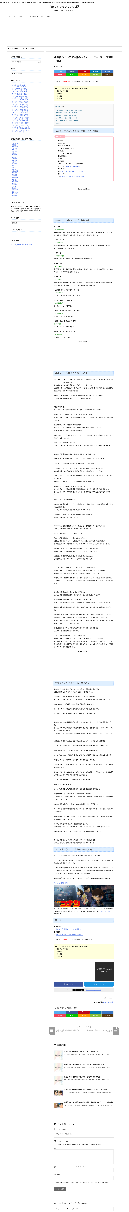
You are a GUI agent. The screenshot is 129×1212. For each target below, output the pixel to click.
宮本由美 (14, 174)
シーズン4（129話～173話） (20, 90)
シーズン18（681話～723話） (20, 112)
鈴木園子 (14, 159)
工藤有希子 (15, 181)
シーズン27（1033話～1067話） (21, 127)
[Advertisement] (64, 32)
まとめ (58, 123)
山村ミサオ (15, 192)
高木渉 (14, 169)
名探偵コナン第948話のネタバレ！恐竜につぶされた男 (82, 1077)
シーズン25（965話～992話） (20, 124)
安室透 (14, 188)
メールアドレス (81, 1167)
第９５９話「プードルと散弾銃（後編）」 (73, 176)
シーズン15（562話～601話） (20, 108)
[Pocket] (60, 74)
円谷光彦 (14, 148)
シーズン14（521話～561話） (20, 106)
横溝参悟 (14, 195)
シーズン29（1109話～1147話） (21, 130)
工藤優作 (14, 180)
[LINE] (72, 74)
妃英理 (14, 183)
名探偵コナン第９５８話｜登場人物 (66, 113)
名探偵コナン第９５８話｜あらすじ (66, 115)
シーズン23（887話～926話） (20, 120)
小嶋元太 (14, 150)
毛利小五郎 (15, 146)
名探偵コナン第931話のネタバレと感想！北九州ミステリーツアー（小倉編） (89, 1102)
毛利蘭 (14, 145)
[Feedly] (95, 74)
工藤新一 (14, 157)
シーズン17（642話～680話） (20, 111)
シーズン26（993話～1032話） (21, 125)
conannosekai (108, 1002)
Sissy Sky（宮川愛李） (73, 166)
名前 (56, 1167)
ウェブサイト (57, 1174)
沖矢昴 (14, 186)
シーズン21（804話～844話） (20, 117)
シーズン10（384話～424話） (20, 99)
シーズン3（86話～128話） (20, 88)
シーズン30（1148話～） (19, 132)
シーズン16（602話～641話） (20, 109)
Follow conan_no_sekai (93, 990)
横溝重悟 (14, 194)
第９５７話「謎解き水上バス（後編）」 (73, 171)
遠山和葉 (14, 163)
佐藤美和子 (15, 171)
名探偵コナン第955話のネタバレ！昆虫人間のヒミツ (81, 1052)
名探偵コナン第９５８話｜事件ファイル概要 (69, 110)
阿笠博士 (14, 155)
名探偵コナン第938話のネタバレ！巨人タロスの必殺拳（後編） (84, 1064)
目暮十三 (14, 168)
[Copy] (107, 74)
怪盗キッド (15, 189)
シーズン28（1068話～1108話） (21, 129)
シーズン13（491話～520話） (20, 104)
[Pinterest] (83, 71)
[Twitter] (60, 71)
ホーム (11, 48)
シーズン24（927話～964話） (20, 122)
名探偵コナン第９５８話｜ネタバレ (66, 118)
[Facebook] (72, 71)
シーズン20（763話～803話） (20, 116)
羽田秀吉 (14, 185)
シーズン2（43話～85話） (19, 87)
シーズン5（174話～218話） (20, 91)
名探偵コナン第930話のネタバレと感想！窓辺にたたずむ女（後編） (86, 1089)
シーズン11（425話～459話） (20, 101)
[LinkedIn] (95, 71)
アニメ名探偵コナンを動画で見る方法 (67, 120)
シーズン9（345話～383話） (20, 98)
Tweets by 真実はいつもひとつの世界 (21, 245)
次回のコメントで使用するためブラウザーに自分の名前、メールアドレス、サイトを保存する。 (83, 1183)
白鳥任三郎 (15, 177)
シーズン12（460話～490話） (20, 103)
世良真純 (14, 160)
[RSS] (83, 74)
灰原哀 (14, 153)
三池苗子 (14, 176)
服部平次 (14, 162)
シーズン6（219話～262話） (20, 93)
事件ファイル (20, 48)
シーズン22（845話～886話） (20, 119)
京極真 (14, 165)
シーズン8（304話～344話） (20, 96)
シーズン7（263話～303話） (20, 95)
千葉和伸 (14, 172)
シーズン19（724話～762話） (20, 114)
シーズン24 (31, 48)
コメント (56, 1148)
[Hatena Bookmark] (107, 71)
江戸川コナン (15, 143)
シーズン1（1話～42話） (19, 85)
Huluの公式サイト (104, 911)
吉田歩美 (14, 151)
